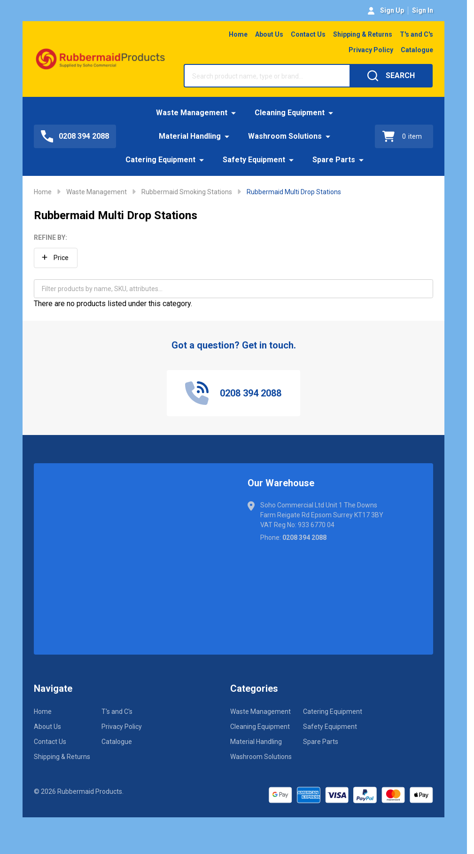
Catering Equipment (160, 159)
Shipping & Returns (362, 34)
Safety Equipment (254, 159)
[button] (56, 258)
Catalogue (417, 50)
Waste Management (191, 112)
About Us (269, 34)
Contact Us (308, 34)
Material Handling (190, 136)
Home (238, 34)
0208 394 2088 (304, 537)
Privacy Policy (371, 50)
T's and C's (416, 34)
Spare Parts (333, 159)
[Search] (391, 75)
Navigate (53, 688)
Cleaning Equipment (290, 112)
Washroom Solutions (285, 136)
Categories (254, 688)
